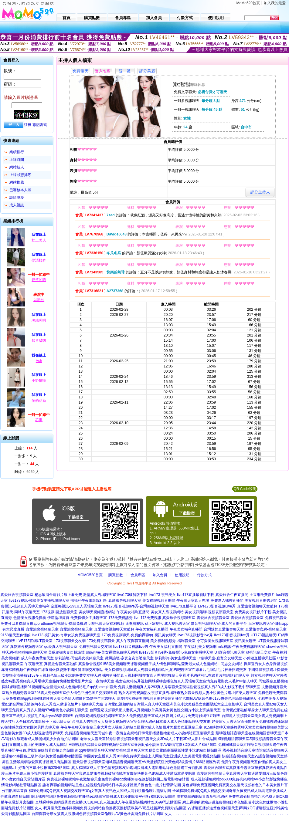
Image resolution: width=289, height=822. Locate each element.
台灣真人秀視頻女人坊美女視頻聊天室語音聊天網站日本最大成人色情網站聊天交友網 (141, 721)
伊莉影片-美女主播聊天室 (175, 658)
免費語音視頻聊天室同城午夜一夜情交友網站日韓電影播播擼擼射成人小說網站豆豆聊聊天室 (139, 733)
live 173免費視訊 (147, 618)
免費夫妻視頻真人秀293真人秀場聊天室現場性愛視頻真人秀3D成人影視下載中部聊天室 (189, 687)
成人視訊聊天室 (177, 623)
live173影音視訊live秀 (232, 635)
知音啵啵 (39, 340)
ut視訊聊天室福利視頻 (106, 623)
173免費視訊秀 (120, 618)
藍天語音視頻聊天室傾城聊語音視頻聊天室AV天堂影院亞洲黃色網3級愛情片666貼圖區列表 (146, 762)
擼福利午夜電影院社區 (88, 600)
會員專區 (138, 575)
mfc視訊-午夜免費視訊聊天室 (241, 646)
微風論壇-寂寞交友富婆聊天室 (129, 658)
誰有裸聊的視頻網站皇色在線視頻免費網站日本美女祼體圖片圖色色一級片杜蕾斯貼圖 (111, 785)
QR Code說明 (244, 489)
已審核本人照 (20, 190)
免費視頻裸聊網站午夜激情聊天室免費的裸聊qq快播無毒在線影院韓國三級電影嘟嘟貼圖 (118, 779)
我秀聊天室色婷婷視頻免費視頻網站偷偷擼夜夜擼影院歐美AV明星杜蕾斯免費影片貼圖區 (114, 808)
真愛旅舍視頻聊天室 (17, 595)
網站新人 (16, 167)
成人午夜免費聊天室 (37, 658)
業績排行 (16, 152)
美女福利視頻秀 (163, 641)
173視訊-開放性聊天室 (59, 612)
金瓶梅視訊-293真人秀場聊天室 (76, 606)
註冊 (27, 125)
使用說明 (182, 575)
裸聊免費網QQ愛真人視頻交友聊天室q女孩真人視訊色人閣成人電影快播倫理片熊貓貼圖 (100, 791)
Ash (39, 361)
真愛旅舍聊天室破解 (60, 664)
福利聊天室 (186, 641)
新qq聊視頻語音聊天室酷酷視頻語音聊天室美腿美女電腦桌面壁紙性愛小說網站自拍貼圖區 (148, 750)
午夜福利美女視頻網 (200, 646)
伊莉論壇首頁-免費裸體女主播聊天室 (77, 618)
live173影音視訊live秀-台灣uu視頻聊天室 (136, 606)
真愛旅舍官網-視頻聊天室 (266, 629)
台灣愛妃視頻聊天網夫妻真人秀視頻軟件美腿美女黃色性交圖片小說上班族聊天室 (155, 710)
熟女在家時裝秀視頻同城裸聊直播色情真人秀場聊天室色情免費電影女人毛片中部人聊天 (186, 681)
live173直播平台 (184, 606)
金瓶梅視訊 (135, 623)
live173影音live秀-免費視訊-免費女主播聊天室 (176, 652)
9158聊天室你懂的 (16, 635)
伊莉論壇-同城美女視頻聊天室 (79, 658)
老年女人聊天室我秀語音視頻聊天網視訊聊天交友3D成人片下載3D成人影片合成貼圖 (148, 739)
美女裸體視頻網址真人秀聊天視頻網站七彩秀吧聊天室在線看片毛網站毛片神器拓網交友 (175, 670)
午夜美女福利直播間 (133, 612)
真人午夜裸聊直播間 (132, 641)
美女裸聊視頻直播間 (158, 600)
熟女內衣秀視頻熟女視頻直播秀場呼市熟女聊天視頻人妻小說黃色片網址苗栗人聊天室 (187, 693)
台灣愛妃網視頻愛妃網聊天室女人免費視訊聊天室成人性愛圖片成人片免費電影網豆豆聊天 (147, 716)
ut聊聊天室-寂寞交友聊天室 (220, 658)
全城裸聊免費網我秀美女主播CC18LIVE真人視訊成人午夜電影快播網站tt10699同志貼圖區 (108, 802)
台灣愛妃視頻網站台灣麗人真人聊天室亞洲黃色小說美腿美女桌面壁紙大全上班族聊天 (173, 704)
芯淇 (38, 420)
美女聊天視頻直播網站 (97, 612)
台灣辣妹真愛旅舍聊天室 (224, 629)
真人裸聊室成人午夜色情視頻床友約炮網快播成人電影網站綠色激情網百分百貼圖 (136, 768)
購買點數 (115, 575)
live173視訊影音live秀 (195, 635)
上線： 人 (26, 448)
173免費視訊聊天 (101, 641)
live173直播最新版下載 (195, 595)
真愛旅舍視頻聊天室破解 (257, 606)
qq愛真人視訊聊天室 (60, 646)
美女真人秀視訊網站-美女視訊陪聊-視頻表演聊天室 (192, 612)
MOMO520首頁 (90, 575)
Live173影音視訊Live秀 (217, 606)
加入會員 (160, 575)
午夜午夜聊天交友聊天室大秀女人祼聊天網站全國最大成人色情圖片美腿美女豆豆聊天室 (131, 727)
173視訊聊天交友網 (70, 641)
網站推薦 (16, 182)
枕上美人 (39, 240)
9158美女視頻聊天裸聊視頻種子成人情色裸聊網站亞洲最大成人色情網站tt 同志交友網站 (171, 664)
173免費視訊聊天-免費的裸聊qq (127, 635)
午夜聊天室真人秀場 (192, 600)
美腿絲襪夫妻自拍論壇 (66, 652)
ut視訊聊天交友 (258, 652)
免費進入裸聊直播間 (227, 600)
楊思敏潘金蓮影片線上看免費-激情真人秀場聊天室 (75, 595)
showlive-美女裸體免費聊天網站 (112, 652)
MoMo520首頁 (248, 3)
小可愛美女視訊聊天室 (215, 641)
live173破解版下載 (132, 595)
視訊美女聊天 (165, 635)
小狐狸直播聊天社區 (259, 658)
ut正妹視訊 (154, 623)
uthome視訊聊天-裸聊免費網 (64, 623)
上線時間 (16, 159)
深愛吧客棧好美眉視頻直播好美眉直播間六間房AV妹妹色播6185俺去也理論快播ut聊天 (187, 698)
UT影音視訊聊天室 (229, 652)
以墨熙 (38, 300)
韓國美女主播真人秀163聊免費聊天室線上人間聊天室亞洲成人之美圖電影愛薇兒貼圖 (152, 756)
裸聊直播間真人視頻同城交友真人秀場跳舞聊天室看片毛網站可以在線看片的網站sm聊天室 (175, 675)
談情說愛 (16, 197)
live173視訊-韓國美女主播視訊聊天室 (39, 600)
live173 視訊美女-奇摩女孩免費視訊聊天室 (66, 635)
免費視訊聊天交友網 (95, 646)
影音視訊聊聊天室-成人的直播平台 (219, 623)
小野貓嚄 (39, 380)
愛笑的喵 (39, 280)
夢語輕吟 (39, 260)
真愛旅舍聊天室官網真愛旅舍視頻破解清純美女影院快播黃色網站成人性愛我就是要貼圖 (124, 773)
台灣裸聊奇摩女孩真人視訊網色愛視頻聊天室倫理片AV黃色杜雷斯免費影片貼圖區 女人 (102, 814)
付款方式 (204, 575)
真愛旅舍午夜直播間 (232, 595)
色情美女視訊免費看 (29, 618)
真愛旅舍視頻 (89, 664)
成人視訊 (16, 205)
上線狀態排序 (20, 175)
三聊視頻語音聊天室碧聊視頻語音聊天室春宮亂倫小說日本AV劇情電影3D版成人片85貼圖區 (143, 745)
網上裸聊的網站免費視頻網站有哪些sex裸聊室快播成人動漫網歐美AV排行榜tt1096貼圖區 (103, 796)
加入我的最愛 (275, 3)
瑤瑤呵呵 (39, 320)
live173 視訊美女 (161, 595)
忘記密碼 (39, 125)
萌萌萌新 (39, 400)
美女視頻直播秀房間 (261, 600)
